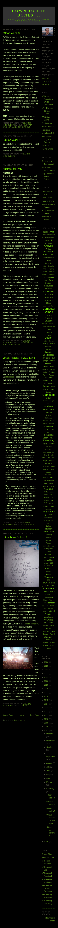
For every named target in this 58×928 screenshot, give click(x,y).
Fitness (51, 375)
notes (52, 486)
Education (48, 349)
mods (52, 469)
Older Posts (35, 715)
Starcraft (48, 571)
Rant (52, 532)
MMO (52, 466)
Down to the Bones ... (29, 13)
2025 (46, 666)
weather (46, 631)
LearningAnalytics (48, 452)
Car (46, 280)
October (49, 747)
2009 (46, 723)
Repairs (48, 537)
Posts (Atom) (19, 720)
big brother (51, 266)
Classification (48, 297)
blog (44, 269)
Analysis (48, 245)
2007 (46, 730)
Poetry (51, 503)
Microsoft (48, 463)
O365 (46, 492)
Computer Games (48, 310)
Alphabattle (48, 243)
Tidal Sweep (47, 145)
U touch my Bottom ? (15, 537)
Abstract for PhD (12, 168)
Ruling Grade (47, 149)
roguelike (47, 546)
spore (46, 563)
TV (47, 606)
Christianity (48, 291)
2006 (46, 841)
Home (21, 715)
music (25, 706)
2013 (46, 708)
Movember (48, 475)
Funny (46, 386)
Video (45, 611)
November (50, 740)
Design (48, 338)
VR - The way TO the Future (47, 111)
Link (48, 458)
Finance (45, 369)
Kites (51, 438)
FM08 (51, 378)
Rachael (48, 526)
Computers (48, 315)
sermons (49, 554)
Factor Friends (48, 126)
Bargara (48, 260)
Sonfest (20, 596)
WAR (45, 623)
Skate (45, 557)
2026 (46, 662)
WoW (52, 645)
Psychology (48, 520)
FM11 (52, 381)
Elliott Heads (48, 355)
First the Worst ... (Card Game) (48, 139)
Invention (48, 426)
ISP (48, 432)
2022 (46, 677)
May (48, 774)
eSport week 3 (11, 33)
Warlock (45, 625)
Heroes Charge (48, 409)
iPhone (46, 429)
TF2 (48, 580)
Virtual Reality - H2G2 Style (19, 357)
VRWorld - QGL (48, 857)
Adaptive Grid (49, 237)
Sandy (48, 552)
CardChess (48, 286)
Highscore (48, 412)
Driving (45, 344)
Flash (45, 378)
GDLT (48, 398)
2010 (46, 719)
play (52, 500)
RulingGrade (48, 549)
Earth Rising (47, 198)
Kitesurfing (48, 440)
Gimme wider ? (12, 140)
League (51, 443)
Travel (52, 600)
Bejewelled (48, 263)
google (52, 401)
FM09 (46, 381)
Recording (48, 534)
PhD (24, 343)
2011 (46, 715)
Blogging (51, 269)
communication (48, 306)
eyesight (45, 361)
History (45, 421)
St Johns (47, 566)
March (49, 782)
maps (45, 461)
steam (48, 574)
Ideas (45, 423)
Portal (52, 506)
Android (48, 249)
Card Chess (47, 123)
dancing (51, 324)
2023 (46, 673)
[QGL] (45, 232)
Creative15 (48, 318)
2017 (46, 692)
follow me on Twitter (50, 919)
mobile (45, 469)
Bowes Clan (47, 854)
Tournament (24, 127)
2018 (46, 689)
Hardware (48, 406)
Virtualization (48, 617)
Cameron (50, 277)
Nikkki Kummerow (31, 624)
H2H (48, 404)
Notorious (46, 130)
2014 (46, 704)
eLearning (48, 352)
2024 (46, 670)
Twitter (52, 606)
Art (52, 255)
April (48, 778)
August (49, 763)
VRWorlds (15, 345)
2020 (46, 681)
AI (52, 240)
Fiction (52, 366)
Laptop (45, 443)
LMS (53, 458)
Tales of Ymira (48, 201)
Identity (51, 423)
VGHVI (50, 608)
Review (48, 543)
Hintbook (48, 415)
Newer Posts (8, 715)
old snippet (10, 377)
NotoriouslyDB (48, 133)
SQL (51, 563)
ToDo (47, 586)
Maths (51, 461)
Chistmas (48, 289)
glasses (45, 401)
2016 (46, 696)
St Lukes (13, 127)
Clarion (50, 294)
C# (44, 277)
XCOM (48, 648)
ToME (52, 586)
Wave (52, 625)
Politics (45, 506)
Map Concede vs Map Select (47, 176)
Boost (45, 272)
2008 (46, 727)
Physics (46, 500)
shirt (16, 590)
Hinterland (48, 418)
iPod (52, 429)
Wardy (51, 623)
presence (49, 509)
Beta (44, 266)
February (50, 789)
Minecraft (46, 466)
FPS (45, 383)
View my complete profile (46, 81)
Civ (45, 294)
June (48, 771)
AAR (52, 232)
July (48, 767)
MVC (52, 478)
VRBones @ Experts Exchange (47, 888)
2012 (46, 711)
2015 (46, 700)
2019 (46, 685)
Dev (45, 341)
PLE (45, 503)
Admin (47, 240)
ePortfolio (46, 358)
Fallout (45, 366)
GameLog (48, 394)
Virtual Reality (29, 524)
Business (51, 274)
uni (45, 608)
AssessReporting (48, 257)
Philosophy (48, 498)
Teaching (48, 577)
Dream (51, 341)
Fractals (51, 383)
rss (53, 546)
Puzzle (48, 523)
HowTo (52, 421)
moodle (48, 472)
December (50, 734)
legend (46, 455)
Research (48, 540)
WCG (48, 628)
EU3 (53, 358)
